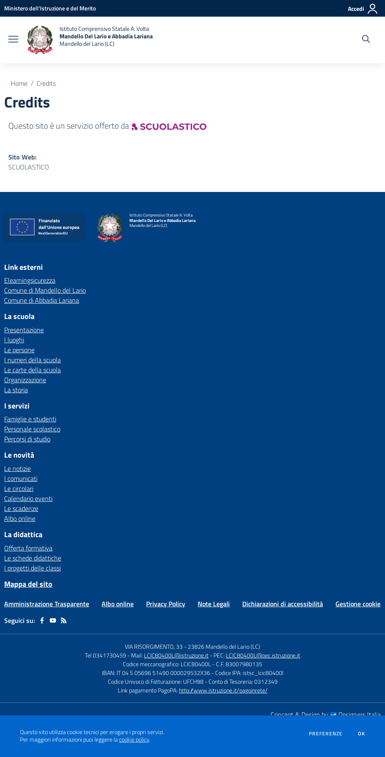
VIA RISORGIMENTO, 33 (154, 646)
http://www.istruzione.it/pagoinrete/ (223, 690)
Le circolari (18, 488)
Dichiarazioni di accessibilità (282, 604)
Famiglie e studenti (30, 419)
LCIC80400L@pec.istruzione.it (263, 655)
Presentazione (24, 330)
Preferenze (326, 733)
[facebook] (42, 620)
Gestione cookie (357, 604)
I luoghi (14, 340)
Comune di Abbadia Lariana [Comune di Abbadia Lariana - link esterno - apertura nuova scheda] (41, 300)
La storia (16, 390)
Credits (46, 83)
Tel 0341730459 (105, 655)
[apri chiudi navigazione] (13, 40)
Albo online (19, 518)
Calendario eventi (28, 498)
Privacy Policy (165, 604)
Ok (361, 733)
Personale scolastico (32, 429)
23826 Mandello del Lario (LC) (224, 646)
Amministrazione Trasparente (46, 604)
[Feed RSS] (63, 620)
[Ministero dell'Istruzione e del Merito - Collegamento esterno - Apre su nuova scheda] (50, 8)
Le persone (19, 350)
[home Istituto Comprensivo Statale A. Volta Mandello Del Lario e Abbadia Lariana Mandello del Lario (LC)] (90, 40)
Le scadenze (21, 508)
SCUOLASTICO (28, 167)
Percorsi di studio (27, 439)
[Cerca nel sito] (366, 40)
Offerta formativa (28, 548)
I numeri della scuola (32, 360)
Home (19, 83)
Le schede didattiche (32, 558)
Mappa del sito (28, 584)
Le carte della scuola (32, 370)
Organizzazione (25, 380)
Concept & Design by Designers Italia (326, 715)
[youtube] (53, 620)
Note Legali (214, 604)
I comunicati (20, 478)
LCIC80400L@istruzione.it (176, 655)
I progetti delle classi (32, 568)
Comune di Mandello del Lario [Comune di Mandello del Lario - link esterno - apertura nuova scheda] (45, 290)
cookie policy (134, 739)
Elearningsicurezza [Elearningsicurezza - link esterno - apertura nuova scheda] (29, 280)
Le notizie (17, 468)
